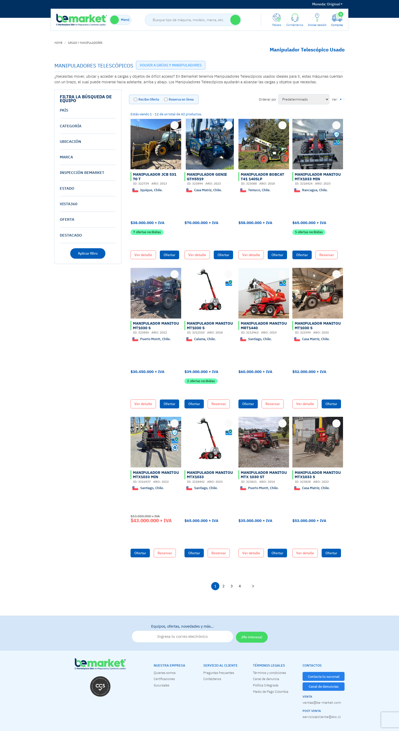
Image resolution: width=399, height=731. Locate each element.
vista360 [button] (68, 203)
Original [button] (327, 4)
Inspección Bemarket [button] (82, 172)
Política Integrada (265, 685)
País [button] (64, 110)
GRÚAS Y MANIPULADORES (85, 43)
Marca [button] (66, 157)
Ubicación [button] (70, 141)
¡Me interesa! (251, 637)
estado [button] (67, 188)
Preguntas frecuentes (218, 673)
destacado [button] (71, 235)
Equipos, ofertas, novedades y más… (182, 633)
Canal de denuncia (266, 679)
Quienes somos (165, 673)
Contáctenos (212, 679)
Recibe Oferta (148, 99)
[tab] (88, 110)
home (58, 43)
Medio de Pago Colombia (270, 691)
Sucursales (161, 685)
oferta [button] (67, 219)
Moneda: (319, 4)
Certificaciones (164, 679)
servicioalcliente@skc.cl (322, 716)
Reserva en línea (181, 99)
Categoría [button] (70, 125)
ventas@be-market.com (322, 702)
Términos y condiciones (269, 673)
